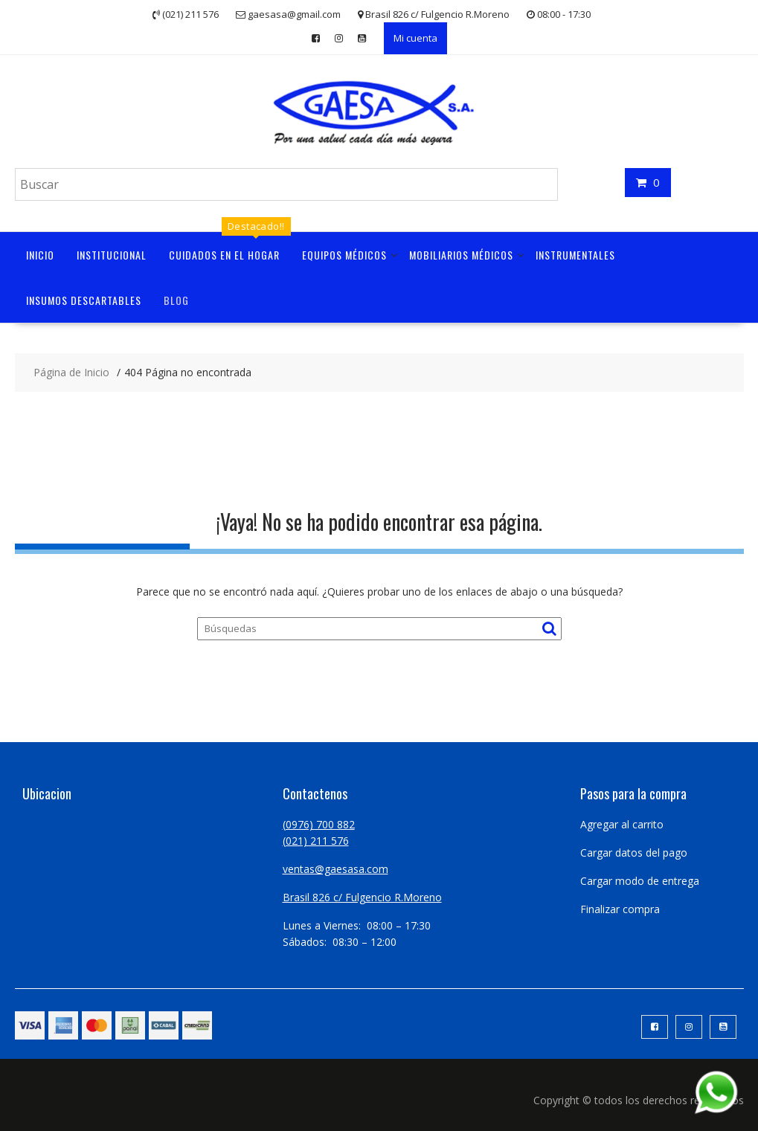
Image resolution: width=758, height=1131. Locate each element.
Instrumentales (575, 254)
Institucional (112, 254)
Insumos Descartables (83, 300)
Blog (176, 300)
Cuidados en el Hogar (224, 254)
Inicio (40, 254)
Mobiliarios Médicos (461, 254)
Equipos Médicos (344, 254)
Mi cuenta (415, 38)
